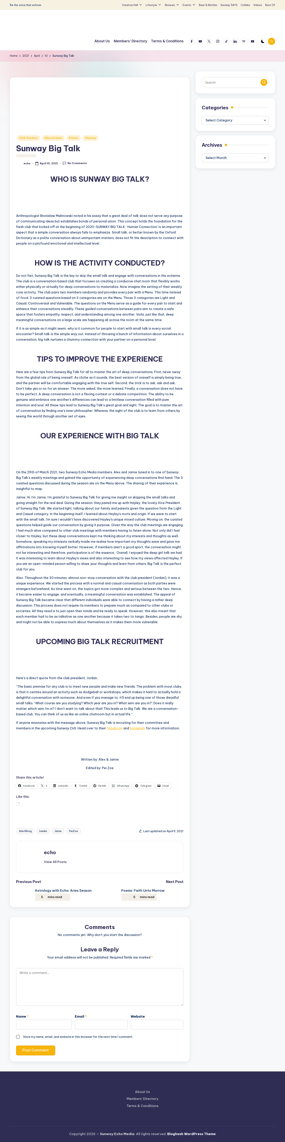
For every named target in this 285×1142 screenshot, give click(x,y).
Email (81, 1016)
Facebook (115, 728)
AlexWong (25, 831)
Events (73, 137)
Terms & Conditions (142, 1106)
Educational (53, 137)
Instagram (137, 728)
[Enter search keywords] (235, 82)
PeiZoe (73, 831)
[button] (55, 862)
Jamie (58, 831)
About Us (142, 1092)
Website (138, 1016)
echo (50, 852)
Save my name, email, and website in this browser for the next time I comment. (78, 1037)
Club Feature (28, 137)
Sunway (90, 137)
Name (22, 1016)
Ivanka (43, 831)
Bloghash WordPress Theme (191, 1134)
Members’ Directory (142, 1099)
